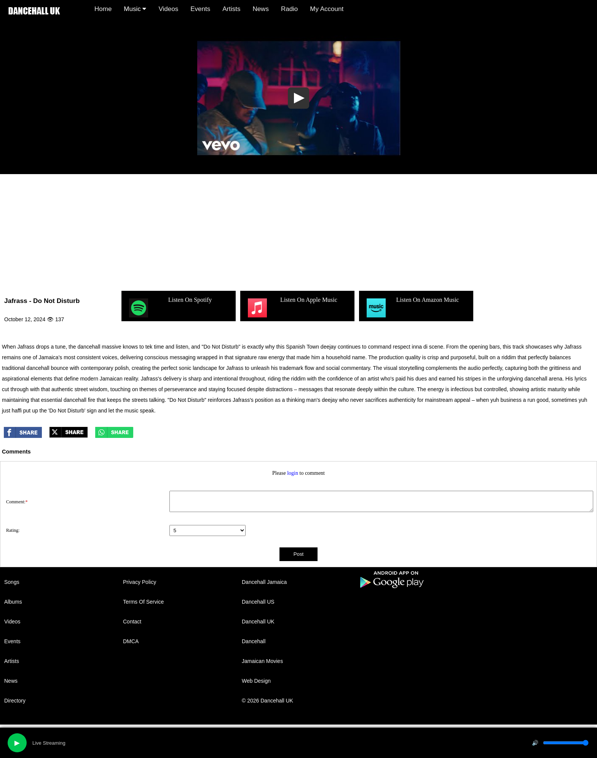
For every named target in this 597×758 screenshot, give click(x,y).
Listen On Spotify (169, 308)
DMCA (131, 641)
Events (200, 9)
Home (103, 9)
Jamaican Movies (262, 661)
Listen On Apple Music (291, 308)
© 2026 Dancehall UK (267, 701)
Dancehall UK (258, 621)
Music (135, 9)
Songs (11, 582)
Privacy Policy (139, 582)
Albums (13, 602)
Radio (289, 9)
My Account (326, 9)
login (292, 473)
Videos (168, 9)
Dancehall (253, 641)
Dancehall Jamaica (264, 582)
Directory (15, 701)
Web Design (256, 681)
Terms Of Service (143, 602)
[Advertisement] (298, 231)
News (260, 9)
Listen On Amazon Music (412, 308)
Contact (132, 621)
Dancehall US (258, 602)
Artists (231, 9)
